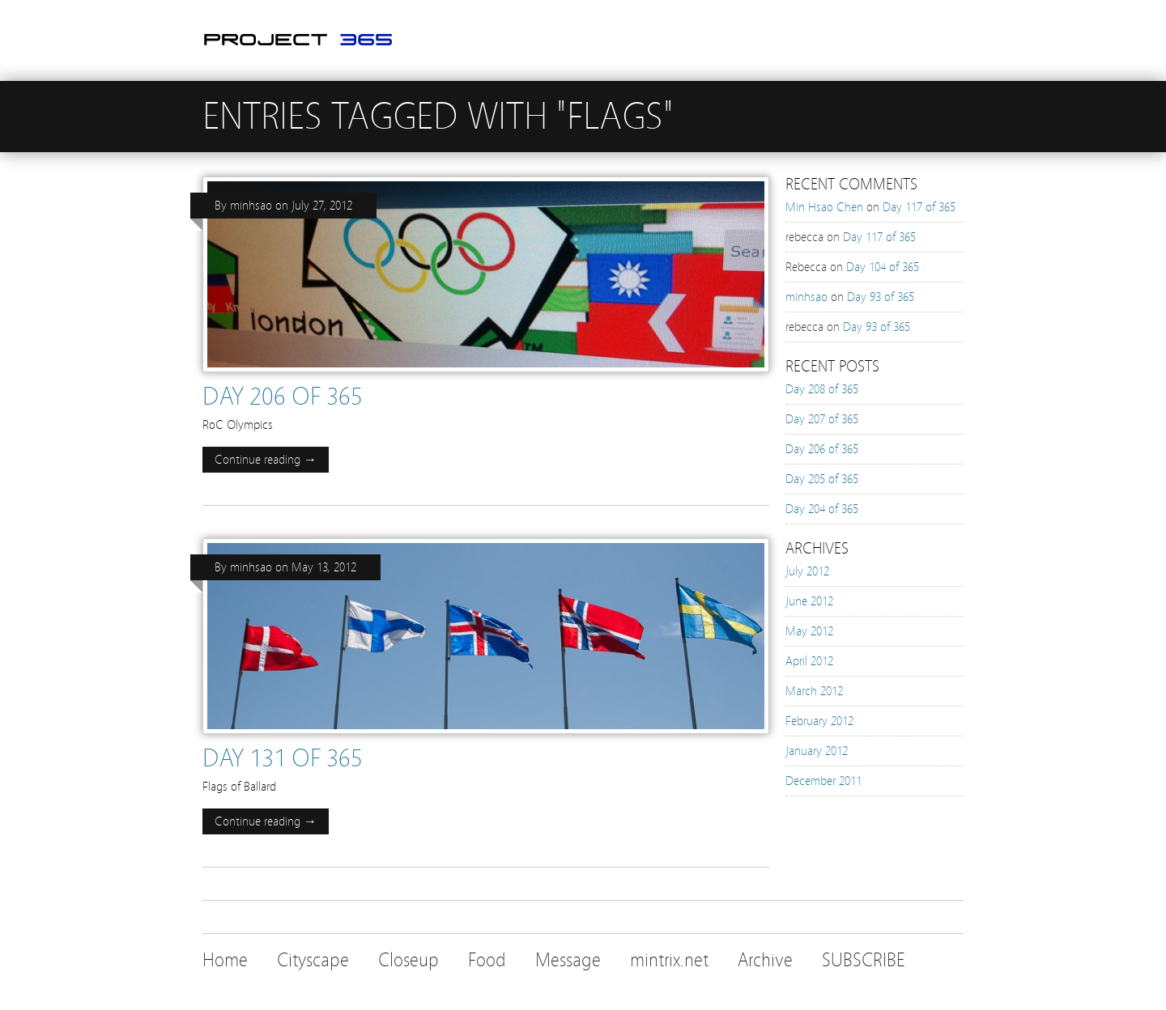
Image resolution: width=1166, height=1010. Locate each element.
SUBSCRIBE (863, 960)
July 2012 (807, 571)
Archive (765, 960)
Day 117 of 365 (919, 207)
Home (225, 960)
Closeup (408, 960)
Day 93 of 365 (880, 297)
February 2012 (819, 721)
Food (487, 960)
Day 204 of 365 (821, 509)
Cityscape (313, 960)
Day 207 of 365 (821, 419)
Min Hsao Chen (824, 207)
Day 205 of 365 (821, 479)
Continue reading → (266, 459)
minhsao (251, 205)
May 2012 (809, 631)
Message (568, 960)
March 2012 (814, 691)
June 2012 (809, 601)
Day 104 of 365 (882, 267)
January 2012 (816, 751)
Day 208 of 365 (821, 389)
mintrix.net (669, 960)
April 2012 (809, 661)
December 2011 (823, 781)
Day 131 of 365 (282, 758)
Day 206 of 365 (282, 396)
